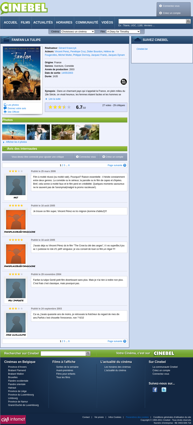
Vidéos (107, 22)
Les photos (13, 105)
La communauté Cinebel (165, 367)
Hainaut (12, 387)
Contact (86, 417)
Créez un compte (171, 13)
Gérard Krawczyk (67, 48)
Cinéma (55, 31)
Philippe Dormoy (81, 55)
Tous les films (63, 377)
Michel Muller (65, 55)
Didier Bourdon (94, 51)
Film (103, 31)
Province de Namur (18, 401)
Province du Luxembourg (21, 394)
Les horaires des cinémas (117, 367)
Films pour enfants (65, 374)
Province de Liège (17, 391)
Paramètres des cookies (137, 417)
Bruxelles (13, 377)
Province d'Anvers (17, 367)
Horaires (64, 22)
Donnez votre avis (17, 108)
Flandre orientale (16, 384)
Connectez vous (171, 6)
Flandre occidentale (18, 380)
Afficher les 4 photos (14, 142)
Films (25, 22)
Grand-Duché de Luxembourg (23, 405)
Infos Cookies (114, 417)
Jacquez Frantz (99, 55)
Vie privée (99, 417)
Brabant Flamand (17, 370)
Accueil (11, 22)
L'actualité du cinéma (115, 370)
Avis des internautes (19, 148)
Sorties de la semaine (67, 367)
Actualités (43, 22)
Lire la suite (54, 99)
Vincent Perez (62, 51)
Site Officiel (13, 112)
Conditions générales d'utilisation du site (172, 417)
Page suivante (115, 165)
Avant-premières (64, 370)
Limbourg (13, 398)
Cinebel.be (142, 49)
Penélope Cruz (78, 51)
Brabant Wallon (16, 374)
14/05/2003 (67, 73)
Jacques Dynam (116, 55)
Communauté (87, 22)
